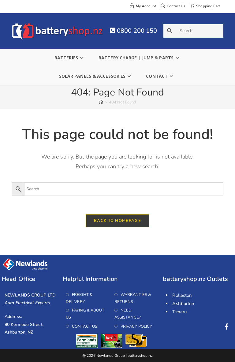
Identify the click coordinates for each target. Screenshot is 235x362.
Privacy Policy (136, 326)
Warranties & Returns (132, 298)
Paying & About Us (85, 314)
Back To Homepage (117, 220)
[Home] (101, 102)
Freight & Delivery (79, 298)
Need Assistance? (127, 314)
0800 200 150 (133, 31)
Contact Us (84, 326)
